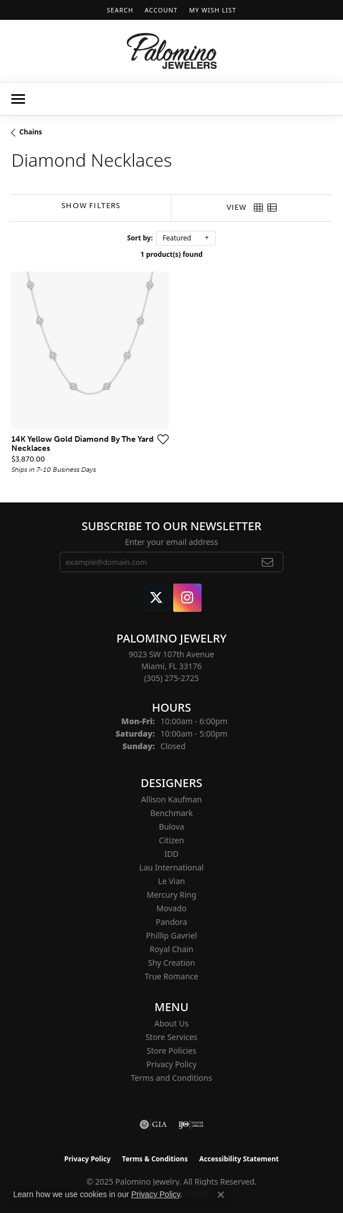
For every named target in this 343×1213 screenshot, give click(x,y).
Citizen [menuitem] (171, 840)
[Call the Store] (171, 678)
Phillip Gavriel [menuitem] (171, 935)
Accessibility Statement (239, 1159)
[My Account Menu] (161, 10)
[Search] (120, 10)
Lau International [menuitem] (171, 867)
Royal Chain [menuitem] (172, 949)
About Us (171, 1023)
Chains (30, 132)
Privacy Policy (171, 1064)
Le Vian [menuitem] (171, 881)
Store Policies (171, 1050)
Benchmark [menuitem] (171, 813)
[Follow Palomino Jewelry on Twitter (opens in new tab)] (156, 598)
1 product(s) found (171, 254)
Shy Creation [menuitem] (171, 962)
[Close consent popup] (220, 1194)
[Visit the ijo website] (191, 1124)
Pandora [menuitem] (171, 921)
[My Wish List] (212, 10)
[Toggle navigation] (18, 99)
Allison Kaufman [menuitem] (171, 799)
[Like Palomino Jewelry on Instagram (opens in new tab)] (187, 598)
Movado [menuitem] (172, 908)
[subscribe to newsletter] (268, 562)
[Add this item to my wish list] (163, 439)
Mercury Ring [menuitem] (171, 894)
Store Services (171, 1037)
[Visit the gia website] (153, 1124)
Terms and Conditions (171, 1077)
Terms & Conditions (155, 1159)
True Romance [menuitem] (171, 976)
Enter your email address (171, 541)
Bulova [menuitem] (172, 826)
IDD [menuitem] (171, 853)
